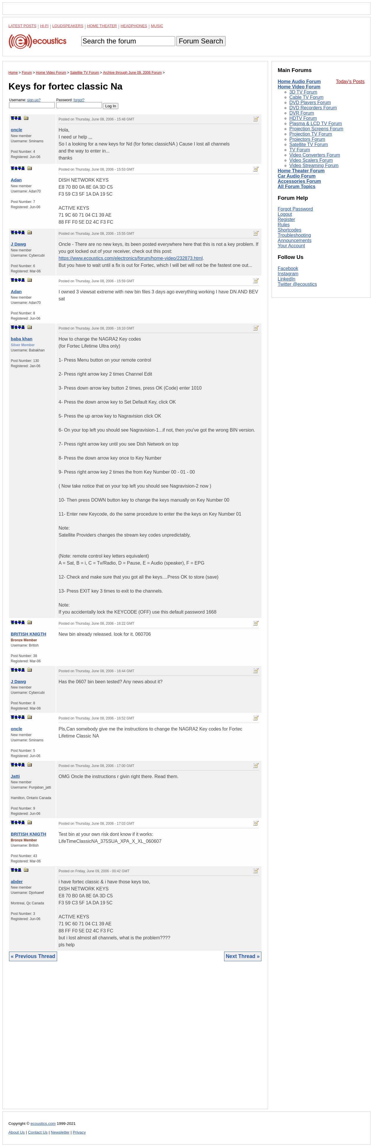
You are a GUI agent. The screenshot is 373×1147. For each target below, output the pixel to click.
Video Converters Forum (314, 155)
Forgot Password (295, 208)
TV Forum (299, 149)
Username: (32, 103)
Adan (16, 179)
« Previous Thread (33, 956)
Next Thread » (243, 956)
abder (17, 881)
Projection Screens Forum (316, 128)
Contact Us (37, 1132)
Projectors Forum (307, 139)
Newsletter (60, 1132)
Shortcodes (289, 229)
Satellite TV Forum (308, 144)
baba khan (21, 338)
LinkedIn (286, 278)
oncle (16, 129)
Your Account (291, 245)
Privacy (79, 1132)
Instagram (288, 273)
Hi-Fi (44, 26)
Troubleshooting (294, 235)
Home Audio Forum (299, 81)
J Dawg (18, 243)
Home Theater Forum (301, 170)
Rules (284, 224)
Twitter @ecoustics (297, 284)
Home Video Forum (299, 86)
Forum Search (201, 41)
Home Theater (102, 26)
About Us (16, 1132)
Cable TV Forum (306, 97)
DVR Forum (301, 113)
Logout (285, 214)
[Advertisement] (135, 1039)
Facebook (288, 268)
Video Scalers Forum (311, 160)
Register (286, 219)
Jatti (15, 776)
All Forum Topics (296, 186)
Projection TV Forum (310, 134)
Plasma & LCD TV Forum (315, 123)
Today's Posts (350, 81)
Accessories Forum (299, 181)
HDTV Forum (303, 118)
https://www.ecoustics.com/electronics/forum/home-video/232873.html (131, 258)
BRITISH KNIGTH (28, 633)
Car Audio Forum (297, 176)
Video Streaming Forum (314, 165)
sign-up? (34, 100)
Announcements (295, 240)
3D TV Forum (303, 92)
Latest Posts (22, 26)
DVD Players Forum (310, 102)
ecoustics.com (43, 1123)
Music (157, 26)
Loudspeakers (67, 26)
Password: (79, 103)
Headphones (134, 26)
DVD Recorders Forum (313, 107)
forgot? (78, 100)
